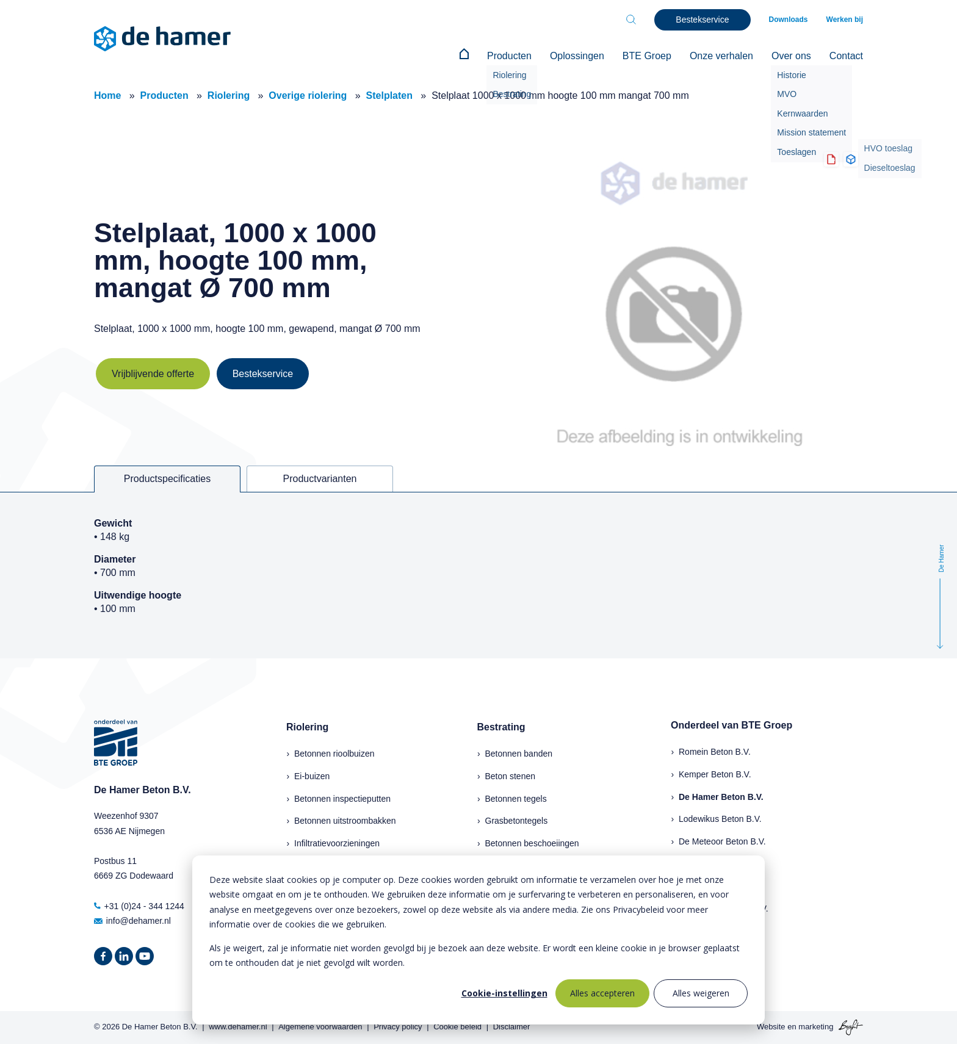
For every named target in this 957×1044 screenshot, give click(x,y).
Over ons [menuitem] (791, 56)
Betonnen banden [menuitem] (519, 753)
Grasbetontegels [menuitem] (516, 821)
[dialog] (478, 939)
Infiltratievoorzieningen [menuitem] (337, 843)
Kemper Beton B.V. (715, 774)
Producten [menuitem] (509, 56)
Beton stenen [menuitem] (510, 776)
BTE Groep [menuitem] (647, 56)
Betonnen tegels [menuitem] (516, 799)
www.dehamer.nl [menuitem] (238, 1026)
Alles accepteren (602, 993)
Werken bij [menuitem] (844, 19)
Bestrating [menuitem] (501, 727)
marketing (815, 1026)
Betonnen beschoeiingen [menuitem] (532, 843)
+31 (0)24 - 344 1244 (139, 906)
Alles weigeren (701, 993)
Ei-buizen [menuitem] (312, 776)
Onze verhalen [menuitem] (721, 56)
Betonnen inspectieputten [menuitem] (342, 799)
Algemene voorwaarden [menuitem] (320, 1026)
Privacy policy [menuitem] (398, 1026)
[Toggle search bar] (631, 19)
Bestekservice (263, 374)
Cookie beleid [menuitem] (457, 1026)
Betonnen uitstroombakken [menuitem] (345, 821)
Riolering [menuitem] (307, 727)
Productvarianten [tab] (320, 478)
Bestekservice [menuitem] (702, 19)
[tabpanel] (478, 575)
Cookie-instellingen (504, 993)
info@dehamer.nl (132, 921)
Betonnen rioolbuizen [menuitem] (334, 753)
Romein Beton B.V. (715, 752)
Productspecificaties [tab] (167, 478)
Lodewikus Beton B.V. (720, 819)
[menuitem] (464, 56)
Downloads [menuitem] (788, 19)
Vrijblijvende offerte (153, 374)
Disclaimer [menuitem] (511, 1026)
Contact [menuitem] (846, 56)
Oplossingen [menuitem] (577, 56)
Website (771, 1026)
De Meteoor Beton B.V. (722, 841)
